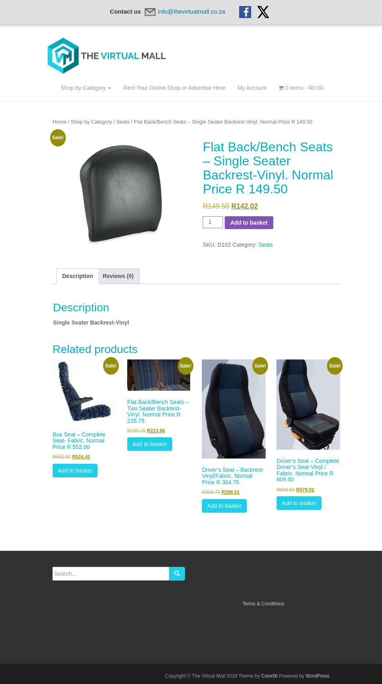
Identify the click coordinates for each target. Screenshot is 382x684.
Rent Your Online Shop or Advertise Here (174, 88)
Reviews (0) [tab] (118, 276)
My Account (252, 88)
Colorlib (269, 676)
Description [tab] (77, 276)
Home (59, 122)
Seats (123, 122)
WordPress (317, 676)
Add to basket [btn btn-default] (75, 470)
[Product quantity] (213, 222)
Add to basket (249, 222)
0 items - (300, 88)
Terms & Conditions (263, 604)
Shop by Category (86, 88)
